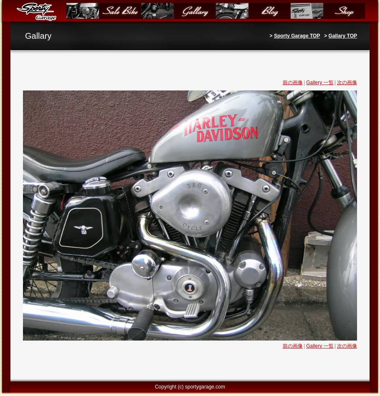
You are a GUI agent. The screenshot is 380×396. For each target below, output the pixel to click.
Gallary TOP (343, 36)
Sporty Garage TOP (297, 36)
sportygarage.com (205, 387)
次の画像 (347, 82)
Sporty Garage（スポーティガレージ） (38, 11)
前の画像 (293, 82)
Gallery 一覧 (319, 82)
